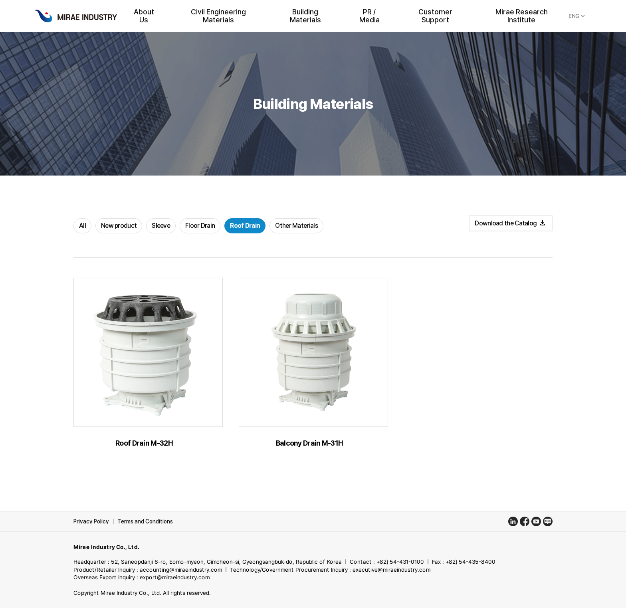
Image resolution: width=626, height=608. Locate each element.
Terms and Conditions (145, 521)
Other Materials (296, 225)
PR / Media (369, 16)
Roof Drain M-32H (144, 443)
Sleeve (161, 225)
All (82, 225)
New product (119, 225)
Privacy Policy (91, 521)
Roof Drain (245, 225)
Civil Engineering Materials (218, 16)
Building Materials (305, 16)
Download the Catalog (510, 223)
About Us (144, 16)
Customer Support (435, 16)
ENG (577, 16)
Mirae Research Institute (521, 16)
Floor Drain (200, 225)
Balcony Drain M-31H (309, 443)
